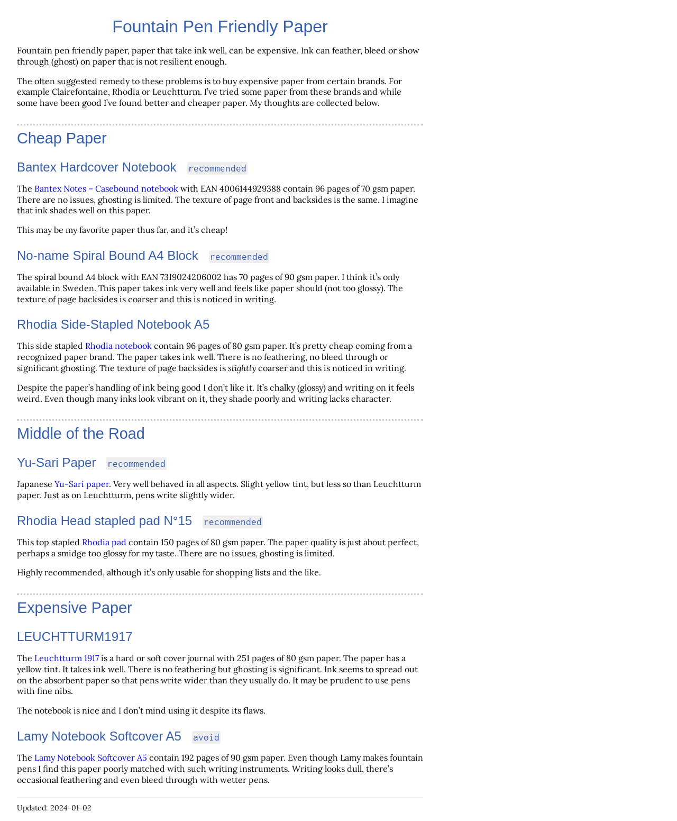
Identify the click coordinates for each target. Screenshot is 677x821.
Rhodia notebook (118, 345)
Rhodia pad (104, 542)
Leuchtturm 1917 (66, 658)
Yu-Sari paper (81, 484)
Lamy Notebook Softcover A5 (90, 757)
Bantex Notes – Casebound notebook (106, 188)
